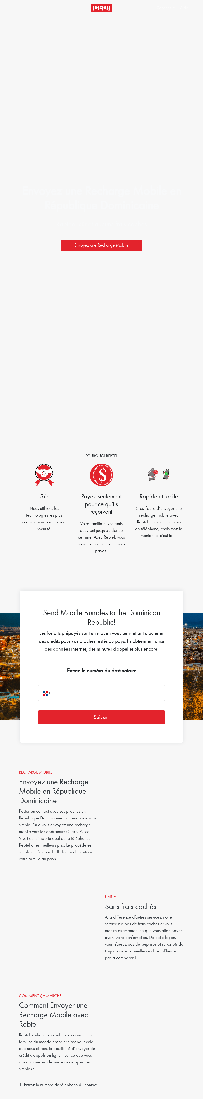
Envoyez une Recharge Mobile (101, 245)
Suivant (102, 717)
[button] (166, 8)
